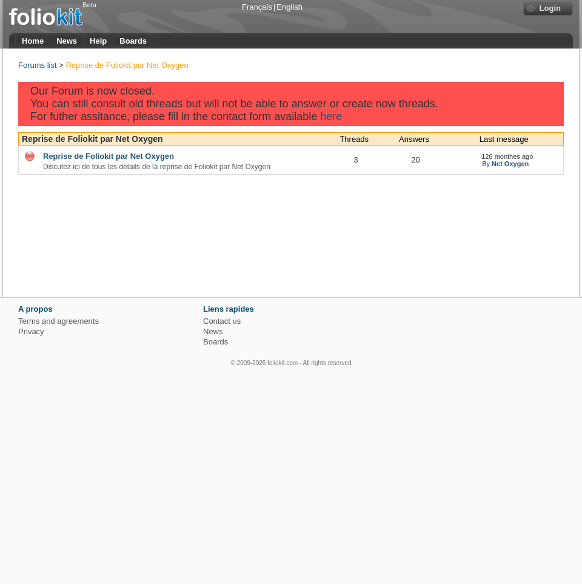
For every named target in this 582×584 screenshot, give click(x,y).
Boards (133, 40)
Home (33, 40)
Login (550, 8)
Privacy (31, 331)
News (66, 40)
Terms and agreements (58, 321)
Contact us (222, 321)
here (331, 116)
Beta (89, 4)
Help (98, 40)
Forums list (37, 65)
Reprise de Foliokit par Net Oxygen (92, 139)
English (289, 7)
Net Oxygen (510, 163)
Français (257, 7)
